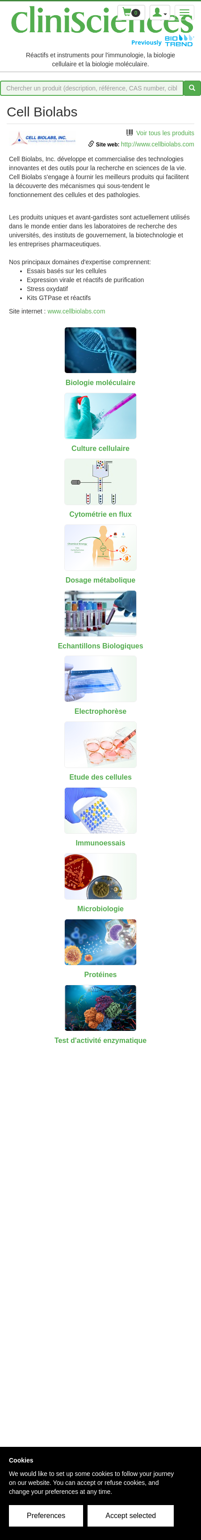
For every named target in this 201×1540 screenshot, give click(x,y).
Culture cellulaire (100, 448)
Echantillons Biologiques (100, 646)
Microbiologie (100, 909)
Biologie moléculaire (100, 382)
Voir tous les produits (165, 133)
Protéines (100, 974)
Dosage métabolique (100, 580)
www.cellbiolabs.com (76, 311)
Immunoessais (100, 843)
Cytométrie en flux (100, 514)
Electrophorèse (100, 711)
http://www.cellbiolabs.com (157, 144)
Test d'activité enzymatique (100, 1040)
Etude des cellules (100, 777)
